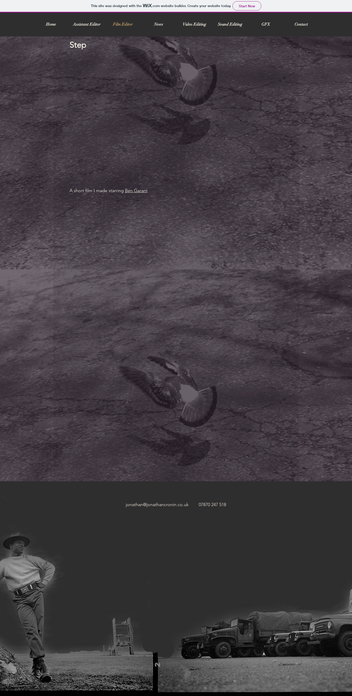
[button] (194, 24)
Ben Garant (136, 190)
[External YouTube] (176, 116)
